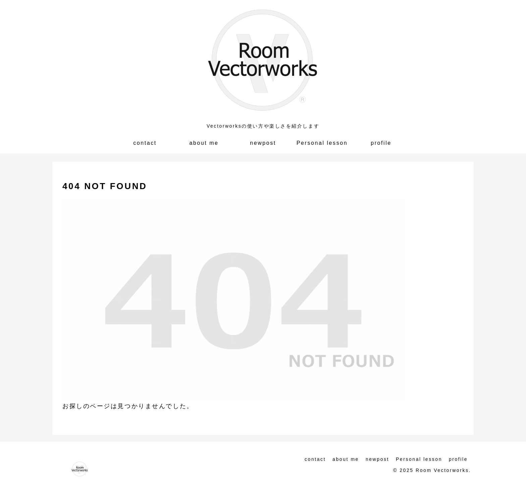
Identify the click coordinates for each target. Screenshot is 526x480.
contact (315, 459)
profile (458, 459)
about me (345, 459)
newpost (377, 459)
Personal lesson (419, 459)
